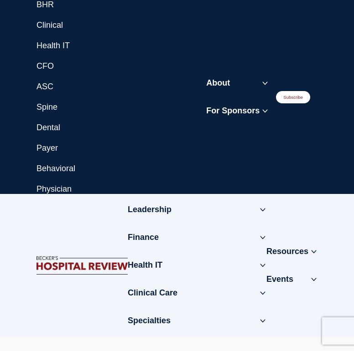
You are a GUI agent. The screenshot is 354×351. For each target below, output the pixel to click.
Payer (47, 148)
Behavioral (55, 168)
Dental (48, 127)
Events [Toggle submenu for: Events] (279, 279)
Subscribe (293, 97)
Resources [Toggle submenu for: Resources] (287, 251)
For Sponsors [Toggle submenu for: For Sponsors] (233, 110)
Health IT (53, 45)
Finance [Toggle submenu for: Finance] (143, 237)
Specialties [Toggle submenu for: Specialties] (149, 320)
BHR (45, 4)
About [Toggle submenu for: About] (218, 82)
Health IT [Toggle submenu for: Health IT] (145, 265)
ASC (44, 86)
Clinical (49, 25)
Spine (46, 107)
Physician (54, 188)
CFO (45, 66)
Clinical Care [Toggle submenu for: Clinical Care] (152, 292)
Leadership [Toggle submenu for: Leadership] (150, 209)
